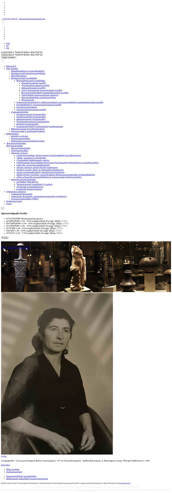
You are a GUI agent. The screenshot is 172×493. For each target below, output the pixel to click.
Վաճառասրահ (14, 201)
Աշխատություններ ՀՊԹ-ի (24, 199)
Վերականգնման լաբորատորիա (38, 97)
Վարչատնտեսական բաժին (31, 110)
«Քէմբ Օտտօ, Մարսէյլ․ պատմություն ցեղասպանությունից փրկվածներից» (55, 175)
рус (7, 46)
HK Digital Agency (125, 483)
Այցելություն (12, 134)
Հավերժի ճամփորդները (29, 189)
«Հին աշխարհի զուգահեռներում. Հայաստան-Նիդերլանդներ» (49, 177)
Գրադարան (27, 100)
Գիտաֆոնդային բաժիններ (30, 81)
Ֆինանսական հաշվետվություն (28, 129)
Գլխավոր (11, 66)
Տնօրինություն (18, 76)
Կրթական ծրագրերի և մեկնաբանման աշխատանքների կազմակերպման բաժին (59, 102)
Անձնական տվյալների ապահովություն (27, 479)
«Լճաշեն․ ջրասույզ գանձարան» (33, 165)
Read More (5, 465)
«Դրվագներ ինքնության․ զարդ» (33, 160)
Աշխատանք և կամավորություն (28, 131)
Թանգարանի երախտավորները (28, 73)
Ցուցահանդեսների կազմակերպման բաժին (44, 93)
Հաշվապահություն (26, 107)
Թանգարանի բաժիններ (24, 78)
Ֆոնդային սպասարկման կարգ (27, 141)
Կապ (9, 204)
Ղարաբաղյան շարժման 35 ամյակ (34, 184)
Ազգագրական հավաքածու (31, 119)
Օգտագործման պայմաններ (21, 476)
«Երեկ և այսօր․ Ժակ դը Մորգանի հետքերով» (40, 170)
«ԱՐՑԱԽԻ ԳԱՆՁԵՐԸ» (27, 182)
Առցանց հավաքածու (27, 124)
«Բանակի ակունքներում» (29, 187)
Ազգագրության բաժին (33, 88)
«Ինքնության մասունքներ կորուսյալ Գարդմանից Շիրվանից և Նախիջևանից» (57, 163)
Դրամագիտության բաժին (35, 85)
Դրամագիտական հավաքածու (32, 122)
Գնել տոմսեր (13, 469)
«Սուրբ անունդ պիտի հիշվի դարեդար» (37, 167)
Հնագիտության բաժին (33, 83)
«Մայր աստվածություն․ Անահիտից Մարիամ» (40, 172)
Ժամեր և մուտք (19, 136)
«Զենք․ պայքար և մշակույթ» (31, 158)
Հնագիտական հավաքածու (31, 114)
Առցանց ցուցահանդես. (23, 179)
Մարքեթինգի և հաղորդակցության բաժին (38, 105)
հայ (8, 43)
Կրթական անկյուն (16, 192)
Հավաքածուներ (19, 112)
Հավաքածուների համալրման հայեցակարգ (39, 126)
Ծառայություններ (20, 138)
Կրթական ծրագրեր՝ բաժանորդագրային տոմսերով (38, 196)
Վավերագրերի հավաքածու (31, 117)
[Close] (2, 208)
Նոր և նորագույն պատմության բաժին (41, 90)
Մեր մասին (12, 69)
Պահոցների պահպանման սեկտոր (39, 95)
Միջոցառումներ (19, 151)
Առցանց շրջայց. (19, 153)
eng (7, 48)
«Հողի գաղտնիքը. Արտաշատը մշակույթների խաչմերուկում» (48, 155)
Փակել (5, 238)
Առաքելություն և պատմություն (27, 71)
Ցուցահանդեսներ (20, 148)
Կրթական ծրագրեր (21, 194)
